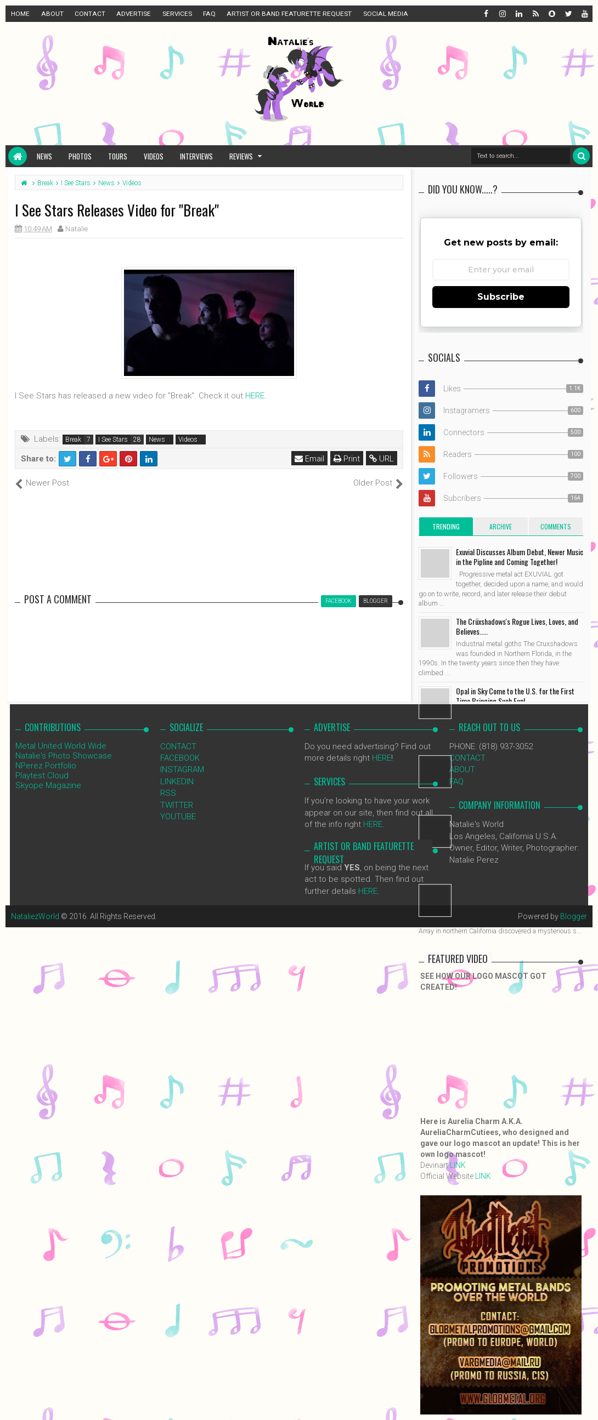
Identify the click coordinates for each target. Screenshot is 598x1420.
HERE (254, 396)
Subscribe (500, 297)
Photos (80, 156)
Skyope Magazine (48, 785)
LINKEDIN (177, 781)
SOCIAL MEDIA (385, 14)
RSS (168, 793)
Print (347, 459)
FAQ (209, 14)
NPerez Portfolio (45, 766)
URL (381, 459)
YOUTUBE (178, 817)
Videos (153, 156)
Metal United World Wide (60, 746)
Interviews (196, 156)
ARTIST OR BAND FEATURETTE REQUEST (289, 14)
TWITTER (176, 805)
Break (73, 439)
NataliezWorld (35, 916)
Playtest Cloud (42, 775)
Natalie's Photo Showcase (63, 756)
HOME (20, 14)
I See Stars (113, 439)
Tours (117, 156)
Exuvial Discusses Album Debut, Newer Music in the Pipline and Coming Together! (519, 556)
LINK (458, 1165)
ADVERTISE (133, 14)
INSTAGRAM (182, 769)
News (44, 156)
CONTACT (90, 14)
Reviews (241, 156)
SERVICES (177, 14)
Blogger (573, 916)
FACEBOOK (180, 758)
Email (309, 459)
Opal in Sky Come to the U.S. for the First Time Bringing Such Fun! (515, 695)
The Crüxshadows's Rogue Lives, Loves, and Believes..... (517, 626)
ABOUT (52, 14)
